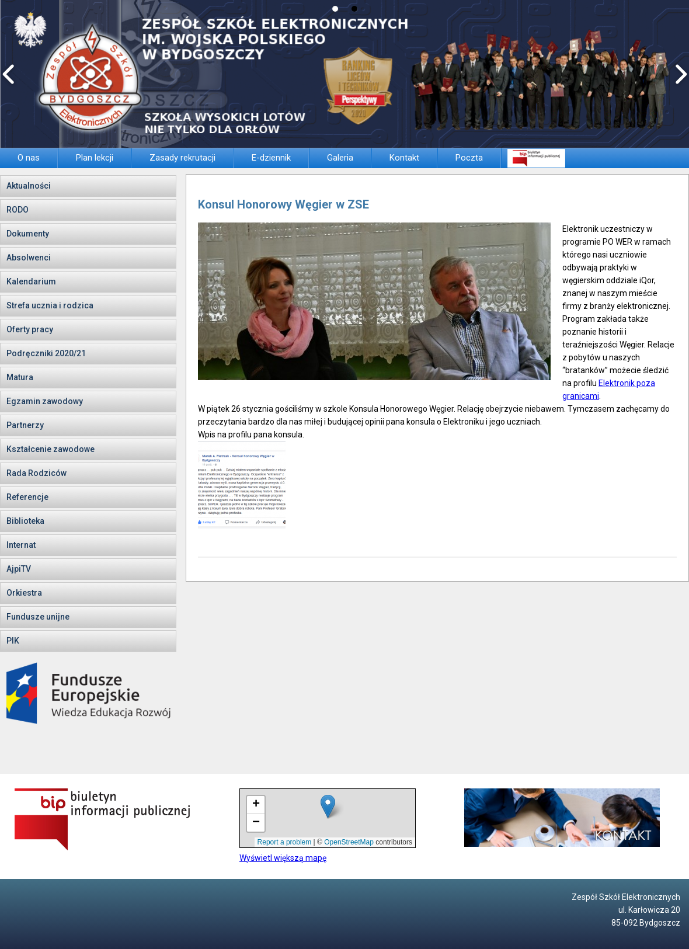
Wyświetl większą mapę (282, 858)
